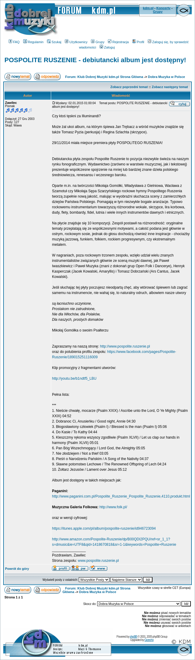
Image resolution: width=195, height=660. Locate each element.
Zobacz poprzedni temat (129, 87)
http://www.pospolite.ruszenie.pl (125, 346)
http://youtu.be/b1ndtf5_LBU (74, 378)
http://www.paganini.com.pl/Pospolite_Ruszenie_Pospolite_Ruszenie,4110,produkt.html (121, 496)
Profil (138, 42)
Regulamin (33, 42)
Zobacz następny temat (170, 87)
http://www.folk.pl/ (113, 507)
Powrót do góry (17, 568)
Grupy (157, 11)
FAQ (14, 42)
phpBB (133, 636)
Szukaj (54, 42)
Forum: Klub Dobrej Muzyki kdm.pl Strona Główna (104, 77)
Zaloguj (107, 47)
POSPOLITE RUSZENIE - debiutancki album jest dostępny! (95, 60)
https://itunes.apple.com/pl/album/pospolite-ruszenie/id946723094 (104, 528)
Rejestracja (118, 42)
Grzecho (149, 640)
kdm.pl (148, 8)
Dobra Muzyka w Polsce (166, 77)
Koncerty (163, 8)
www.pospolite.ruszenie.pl (98, 561)
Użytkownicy (76, 42)
